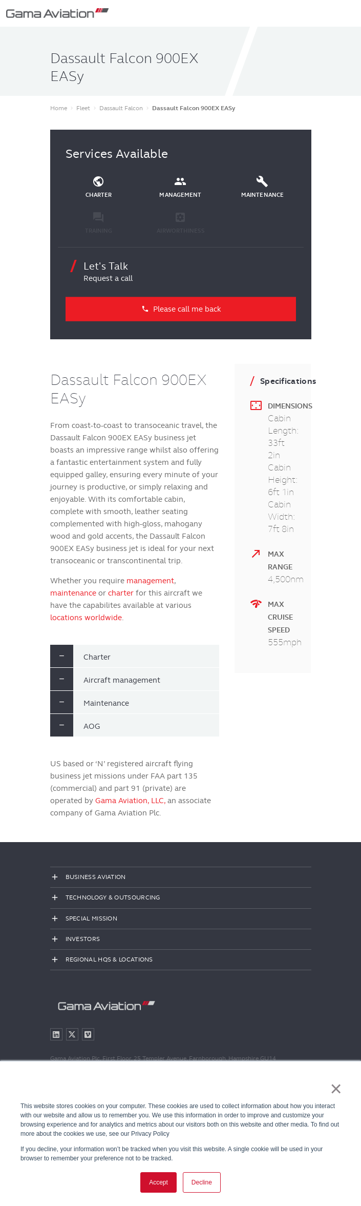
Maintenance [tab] (106, 703)
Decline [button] (202, 1182)
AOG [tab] (91, 726)
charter (121, 593)
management (150, 581)
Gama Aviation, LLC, (130, 800)
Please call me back (180, 309)
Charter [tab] (97, 657)
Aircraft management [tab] (121, 680)
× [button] (336, 1088)
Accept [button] (158, 1182)
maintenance (73, 593)
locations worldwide (86, 617)
